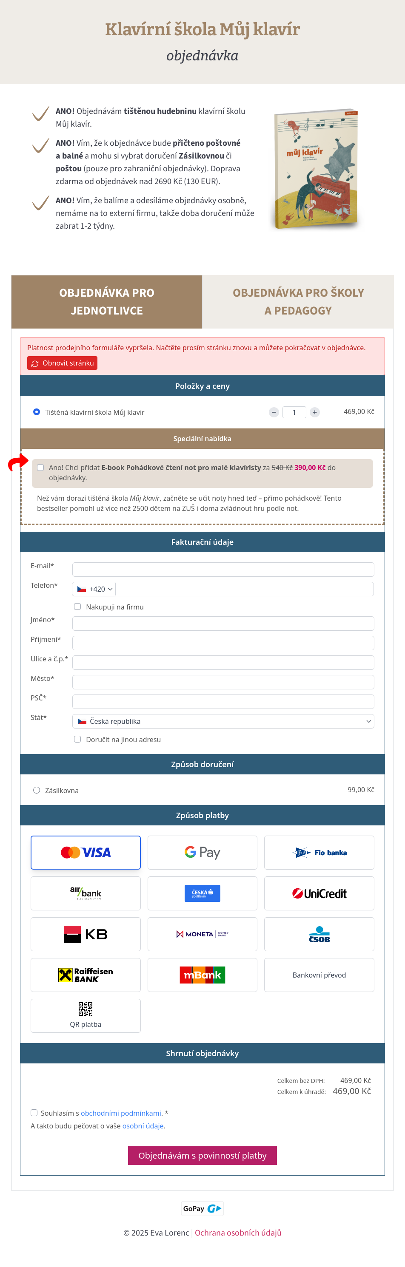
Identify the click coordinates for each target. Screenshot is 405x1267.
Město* (42, 679)
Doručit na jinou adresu (122, 739)
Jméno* (43, 620)
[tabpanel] (202, 759)
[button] (86, 853)
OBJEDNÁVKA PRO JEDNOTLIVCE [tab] (106, 301)
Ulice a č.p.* (49, 659)
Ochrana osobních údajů (238, 1233)
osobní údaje (143, 1126)
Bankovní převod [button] (319, 975)
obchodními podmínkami (121, 1113)
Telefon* (44, 586)
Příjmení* (46, 640)
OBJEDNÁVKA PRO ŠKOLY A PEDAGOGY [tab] (298, 301)
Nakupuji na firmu (114, 607)
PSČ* (38, 698)
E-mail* (42, 566)
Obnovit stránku (62, 363)
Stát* (39, 718)
